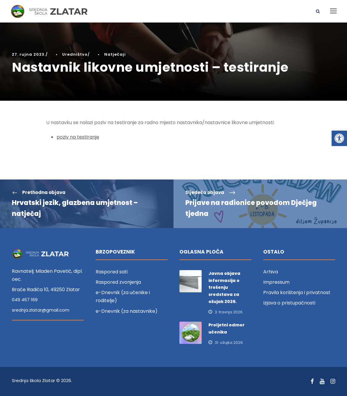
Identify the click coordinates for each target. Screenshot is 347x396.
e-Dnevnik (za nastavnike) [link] (127, 311)
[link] (339, 138)
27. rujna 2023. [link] (29, 54)
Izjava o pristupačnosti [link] (289, 302)
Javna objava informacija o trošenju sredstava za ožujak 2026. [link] (224, 287)
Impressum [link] (276, 282)
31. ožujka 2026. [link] (229, 342)
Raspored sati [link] (112, 271)
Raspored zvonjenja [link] (118, 282)
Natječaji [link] (115, 54)
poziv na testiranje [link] (78, 137)
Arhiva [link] (270, 271)
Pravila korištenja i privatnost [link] (296, 292)
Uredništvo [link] (75, 54)
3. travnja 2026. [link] (229, 312)
